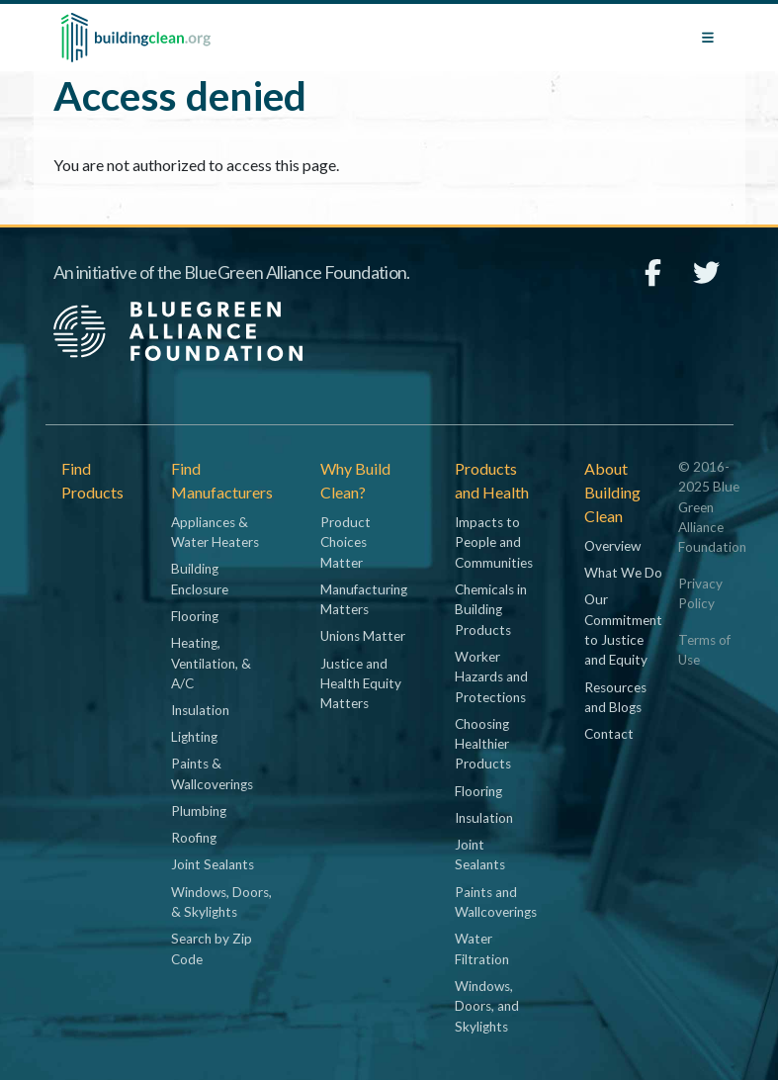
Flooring (194, 616)
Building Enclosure (199, 578)
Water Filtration (482, 948)
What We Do (623, 573)
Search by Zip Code (211, 948)
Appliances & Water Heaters (215, 532)
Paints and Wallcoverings (496, 902)
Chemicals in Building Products (491, 610)
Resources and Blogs (615, 697)
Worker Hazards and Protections (491, 677)
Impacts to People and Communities (494, 542)
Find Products (92, 480)
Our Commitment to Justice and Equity (623, 629)
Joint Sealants (212, 864)
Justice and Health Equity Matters (360, 684)
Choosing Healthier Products (483, 744)
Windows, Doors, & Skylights (221, 902)
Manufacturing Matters (363, 599)
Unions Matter (362, 636)
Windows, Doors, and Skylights (487, 1006)
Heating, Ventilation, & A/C (211, 663)
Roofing (193, 838)
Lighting (194, 737)
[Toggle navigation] (708, 37)
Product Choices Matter (345, 542)
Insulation (200, 710)
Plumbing (198, 811)
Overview (612, 546)
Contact (609, 734)
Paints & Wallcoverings (212, 773)
